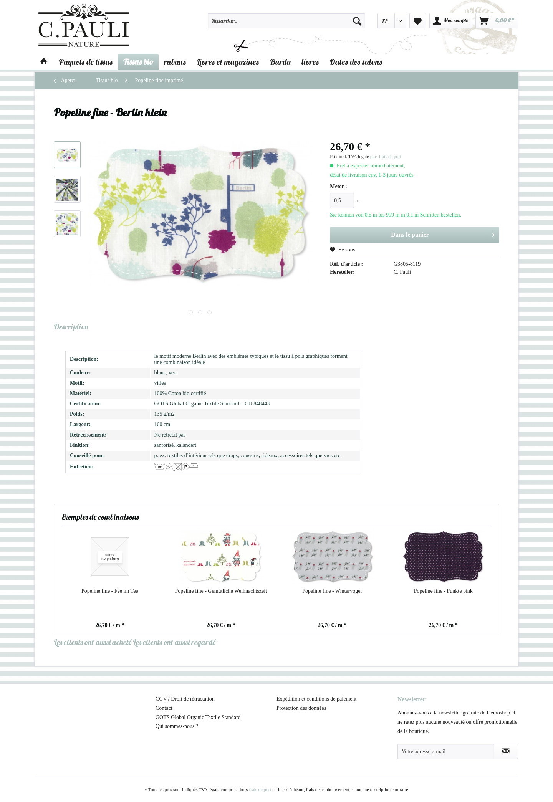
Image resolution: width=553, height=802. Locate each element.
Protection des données (301, 708)
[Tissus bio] (138, 62)
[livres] (310, 62)
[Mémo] (417, 20)
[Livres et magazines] (227, 62)
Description (71, 326)
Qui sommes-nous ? (177, 726)
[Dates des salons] (355, 62)
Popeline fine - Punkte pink (443, 591)
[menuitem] (286, 24)
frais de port (260, 789)
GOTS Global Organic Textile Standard (198, 717)
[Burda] (280, 62)
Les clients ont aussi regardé (174, 642)
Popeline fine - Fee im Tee (109, 591)
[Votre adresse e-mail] (445, 751)
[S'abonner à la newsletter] (506, 751)
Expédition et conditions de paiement (316, 699)
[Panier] (496, 20)
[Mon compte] (450, 20)
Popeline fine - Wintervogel (332, 591)
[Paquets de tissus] (85, 62)
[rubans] (175, 62)
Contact (164, 708)
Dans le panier (443, 233)
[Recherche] (357, 20)
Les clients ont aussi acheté (92, 642)
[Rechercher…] (286, 20)
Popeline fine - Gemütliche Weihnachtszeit (221, 591)
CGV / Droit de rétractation (185, 699)
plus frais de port (385, 156)
